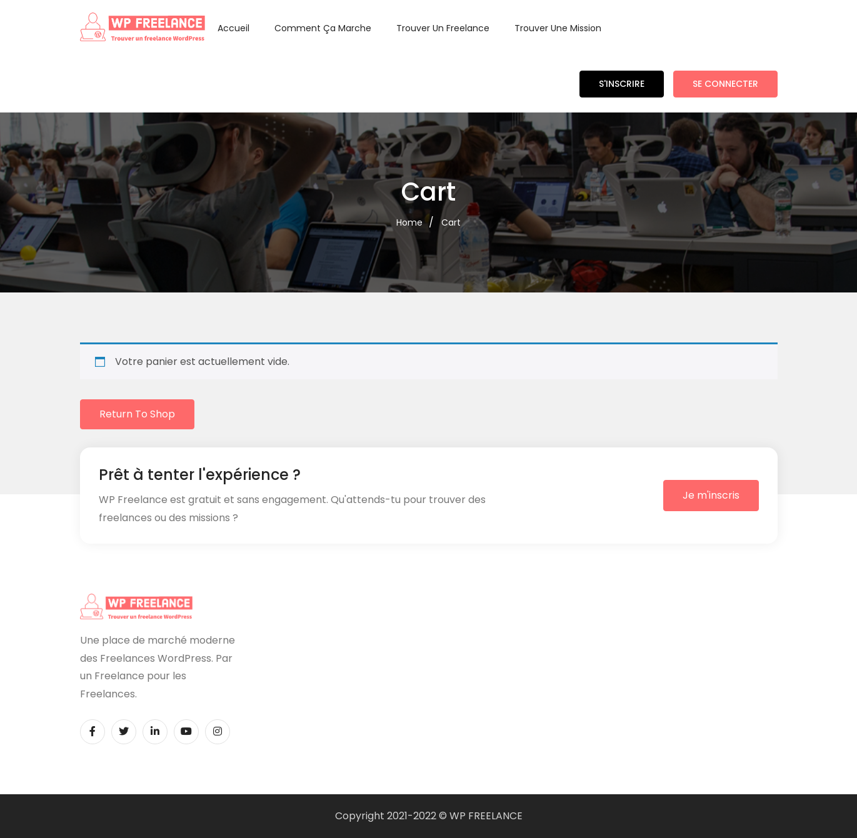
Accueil (233, 28)
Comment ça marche (322, 28)
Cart (451, 222)
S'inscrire (621, 83)
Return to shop (137, 414)
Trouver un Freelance (442, 28)
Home (409, 222)
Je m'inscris (711, 495)
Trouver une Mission (557, 28)
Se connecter (725, 83)
